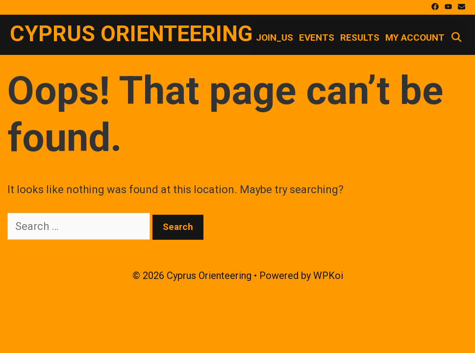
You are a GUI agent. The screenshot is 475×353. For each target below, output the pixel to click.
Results (359, 37)
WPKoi (328, 275)
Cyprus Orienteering (131, 34)
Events (316, 37)
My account (415, 37)
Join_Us (274, 37)
